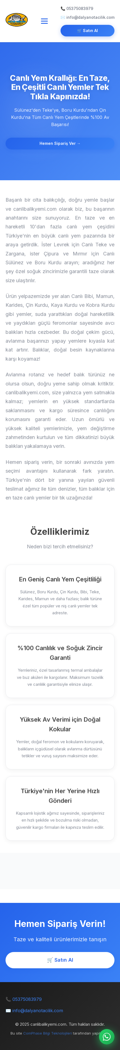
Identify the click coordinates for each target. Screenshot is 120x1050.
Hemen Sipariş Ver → (60, 143)
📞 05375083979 (77, 8)
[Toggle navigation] (44, 21)
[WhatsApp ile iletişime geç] (106, 1036)
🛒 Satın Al (87, 30)
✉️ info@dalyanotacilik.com (87, 17)
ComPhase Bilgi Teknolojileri (47, 1033)
